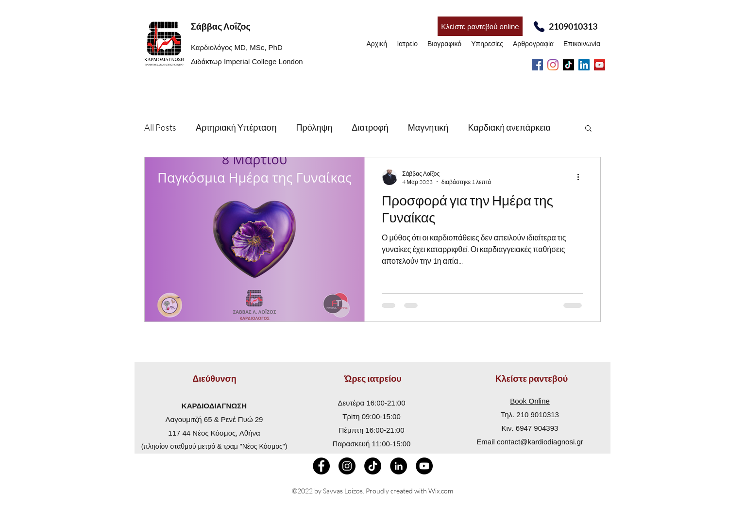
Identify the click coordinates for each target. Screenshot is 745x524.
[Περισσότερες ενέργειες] (581, 177)
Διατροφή (370, 127)
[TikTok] (568, 64)
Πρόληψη (314, 127)
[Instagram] (553, 64)
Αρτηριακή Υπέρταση (236, 127)
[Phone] (539, 26)
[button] (588, 129)
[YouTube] (599, 64)
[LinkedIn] (584, 64)
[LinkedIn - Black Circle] (398, 465)
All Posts (160, 127)
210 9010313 (537, 414)
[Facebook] (537, 64)
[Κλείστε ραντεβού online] (480, 26)
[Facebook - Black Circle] (321, 465)
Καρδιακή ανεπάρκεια (509, 127)
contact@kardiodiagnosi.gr (540, 442)
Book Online (530, 401)
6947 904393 (537, 428)
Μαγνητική (428, 127)
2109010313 (573, 26)
